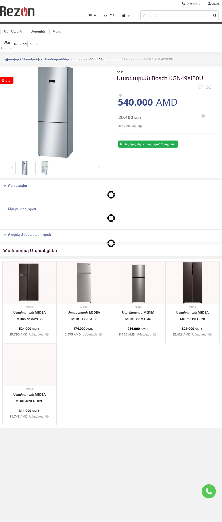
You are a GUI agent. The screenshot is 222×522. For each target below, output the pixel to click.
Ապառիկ (37, 30)
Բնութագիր (15, 184)
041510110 (191, 3)
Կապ (57, 30)
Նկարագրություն (20, 207)
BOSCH (121, 71)
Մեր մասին (13, 30)
